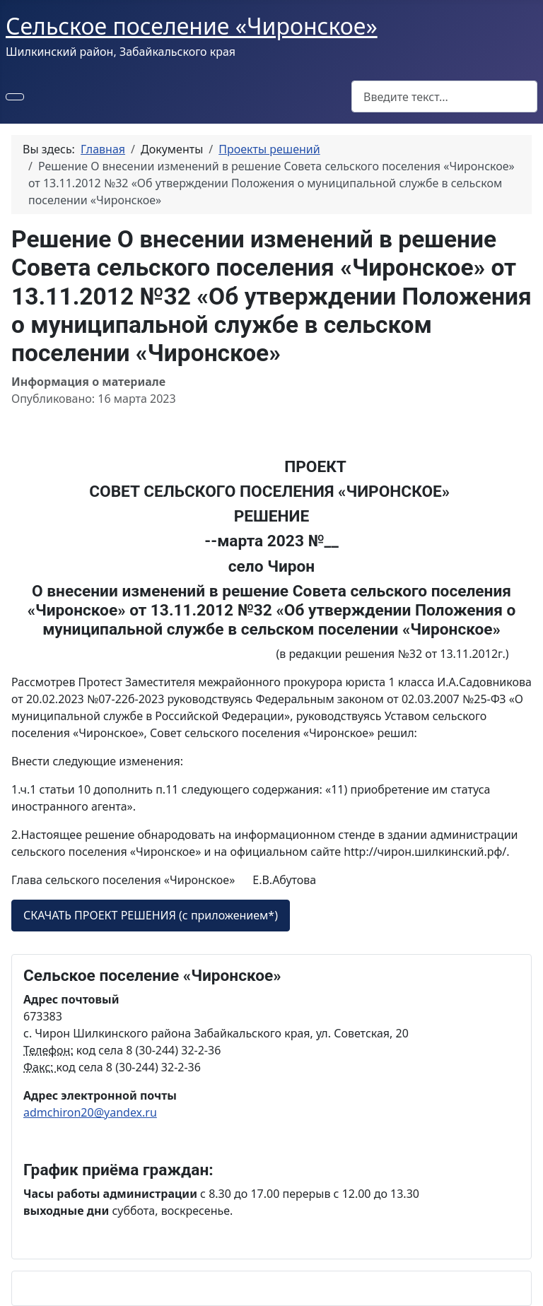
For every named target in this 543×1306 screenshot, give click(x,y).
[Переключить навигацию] (15, 96)
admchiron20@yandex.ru (90, 1112)
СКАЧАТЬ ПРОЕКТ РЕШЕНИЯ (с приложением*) (150, 915)
